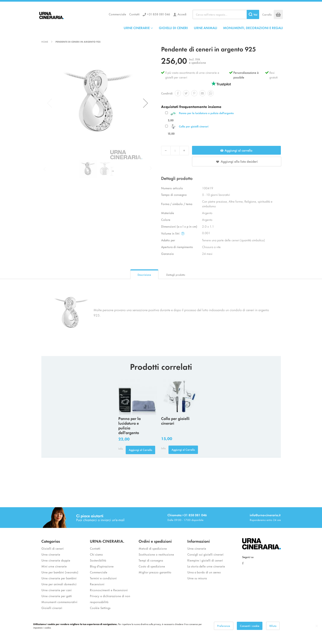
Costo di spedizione (152, 566)
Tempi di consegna (151, 560)
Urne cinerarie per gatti (56, 596)
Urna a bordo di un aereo (204, 572)
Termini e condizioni (103, 578)
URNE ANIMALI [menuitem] (205, 27)
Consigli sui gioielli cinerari (205, 554)
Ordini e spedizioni (155, 541)
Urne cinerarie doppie (55, 560)
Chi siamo (96, 554)
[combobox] (226, 14)
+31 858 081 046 (158, 14)
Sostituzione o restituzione (156, 554)
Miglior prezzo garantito (155, 572)
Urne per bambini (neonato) (59, 572)
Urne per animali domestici (59, 584)
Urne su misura (197, 578)
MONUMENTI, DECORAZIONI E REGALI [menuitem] (253, 27)
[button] (145, 103)
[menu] (203, 27)
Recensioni (97, 584)
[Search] (253, 14)
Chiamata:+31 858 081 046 (187, 515)
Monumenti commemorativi (59, 602)
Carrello (267, 14)
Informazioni (198, 541)
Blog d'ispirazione (102, 566)
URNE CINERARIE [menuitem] (137, 27)
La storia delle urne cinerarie (206, 566)
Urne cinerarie (50, 554)
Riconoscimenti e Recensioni (109, 590)
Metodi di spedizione (153, 548)
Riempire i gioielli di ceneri (205, 560)
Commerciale (117, 14)
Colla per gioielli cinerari (193, 126)
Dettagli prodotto (175, 275)
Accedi (181, 14)
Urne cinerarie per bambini (59, 578)
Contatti (134, 14)
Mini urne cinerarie (54, 566)
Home (44, 41)
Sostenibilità (98, 560)
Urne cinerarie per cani (56, 590)
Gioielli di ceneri (52, 548)
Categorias (50, 541)
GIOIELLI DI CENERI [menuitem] (173, 27)
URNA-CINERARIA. (107, 541)
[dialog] (161, 626)
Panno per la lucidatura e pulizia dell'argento (206, 113)
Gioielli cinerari (51, 608)
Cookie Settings (100, 608)
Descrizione (144, 275)
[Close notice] (316, 625)
